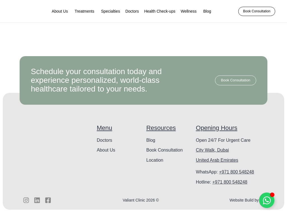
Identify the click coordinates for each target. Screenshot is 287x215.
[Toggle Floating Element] (266, 200)
